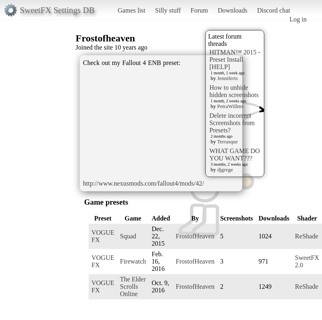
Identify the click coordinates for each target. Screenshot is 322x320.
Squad (128, 236)
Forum (199, 10)
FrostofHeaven (195, 236)
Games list (132, 10)
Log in (298, 19)
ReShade (306, 236)
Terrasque (227, 141)
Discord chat (273, 10)
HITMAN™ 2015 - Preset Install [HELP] (234, 59)
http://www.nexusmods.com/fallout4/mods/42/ (143, 183)
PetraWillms (230, 106)
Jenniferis (227, 78)
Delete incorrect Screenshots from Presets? (232, 123)
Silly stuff (168, 10)
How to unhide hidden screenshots (234, 91)
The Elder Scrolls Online (133, 286)
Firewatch (133, 261)
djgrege (225, 169)
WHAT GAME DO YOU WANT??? (234, 154)
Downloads (232, 10)
